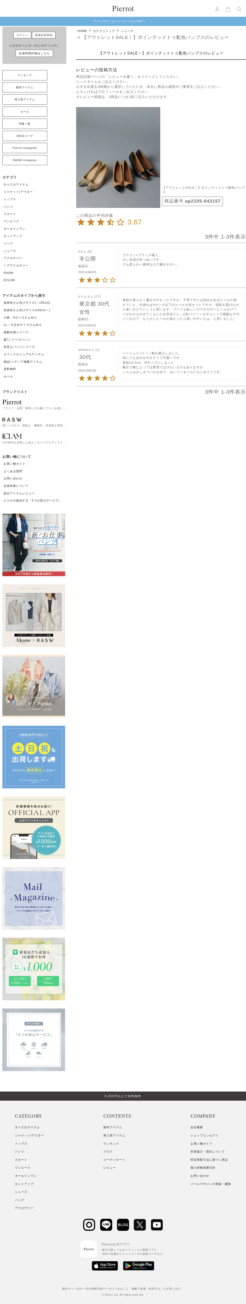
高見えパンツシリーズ (19, 347)
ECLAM (9, 280)
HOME (82, 31)
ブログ (108, 1151)
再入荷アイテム (25, 99)
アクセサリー (13, 258)
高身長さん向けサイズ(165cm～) (27, 310)
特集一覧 (25, 123)
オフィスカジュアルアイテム (24, 354)
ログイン (22, 35)
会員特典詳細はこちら (34, 53)
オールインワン (14, 228)
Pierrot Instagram (25, 147)
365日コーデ (25, 135)
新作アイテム (24, 87)
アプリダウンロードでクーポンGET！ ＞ (123, 21)
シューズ (10, 251)
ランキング (25, 75)
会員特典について (16, 486)
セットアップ (13, 236)
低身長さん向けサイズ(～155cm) (27, 302)
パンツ (8, 206)
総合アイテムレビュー (19, 493)
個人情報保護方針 (203, 1167)
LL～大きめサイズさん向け (23, 324)
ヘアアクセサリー (16, 265)
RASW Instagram (25, 160)
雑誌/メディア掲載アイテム (23, 361)
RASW (8, 273)
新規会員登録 (43, 35)
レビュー (109, 1167)
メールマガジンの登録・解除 (211, 1184)
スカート (10, 214)
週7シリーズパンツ (17, 339)
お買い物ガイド (14, 463)
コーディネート (114, 1159)
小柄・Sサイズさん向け (20, 317)
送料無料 (10, 369)
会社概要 (197, 1127)
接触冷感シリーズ (16, 332)
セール (24, 111)
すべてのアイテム (16, 184)
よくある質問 (13, 471)
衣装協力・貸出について (208, 1151)
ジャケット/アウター (18, 191)
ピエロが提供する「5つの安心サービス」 (33, 500)
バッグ (8, 243)
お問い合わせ (13, 478)
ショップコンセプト (205, 1135)
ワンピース (11, 221)
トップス (10, 199)
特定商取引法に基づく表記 (209, 1159)
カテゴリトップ (104, 31)
